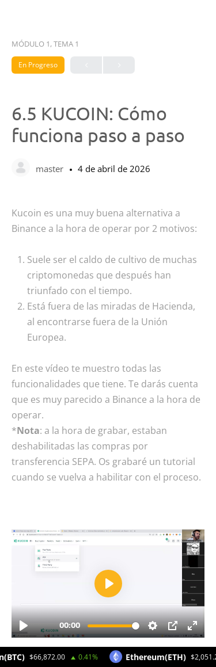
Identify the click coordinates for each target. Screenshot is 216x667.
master (51, 168)
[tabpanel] (108, 421)
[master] (21, 168)
